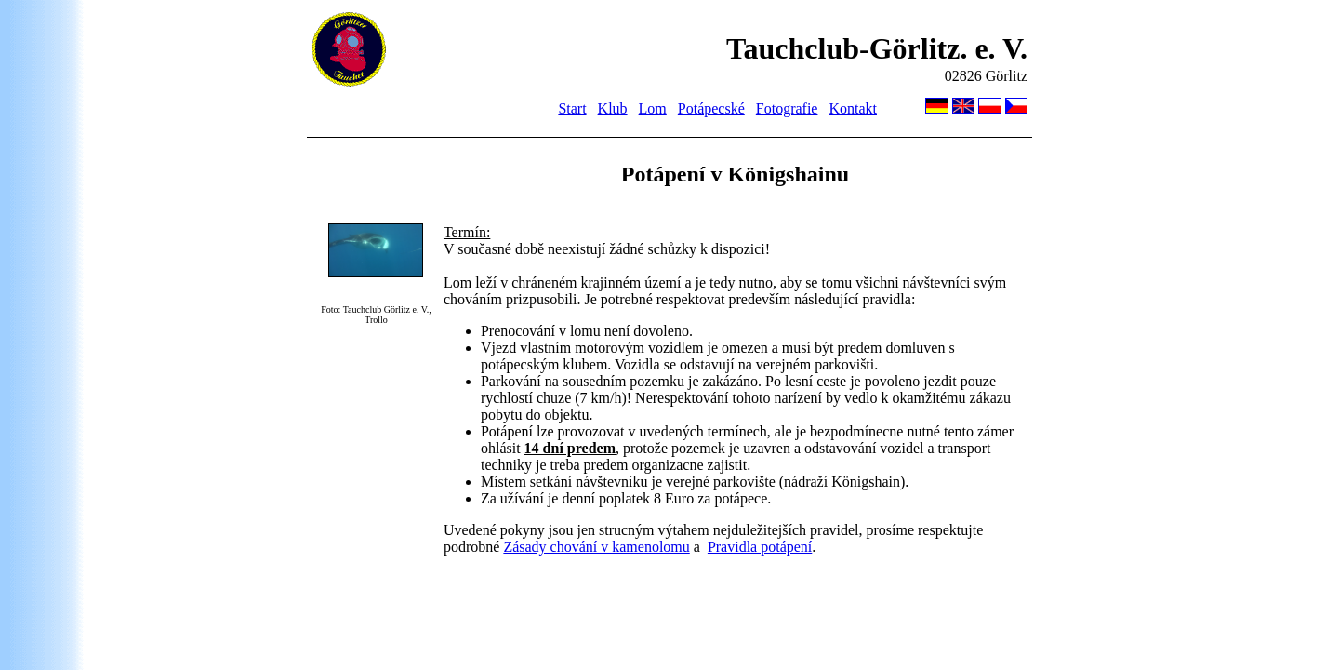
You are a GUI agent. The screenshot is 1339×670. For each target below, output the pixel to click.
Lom (653, 108)
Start (572, 108)
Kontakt (853, 108)
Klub (613, 108)
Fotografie (787, 108)
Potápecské (711, 108)
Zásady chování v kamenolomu (596, 547)
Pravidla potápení (760, 547)
